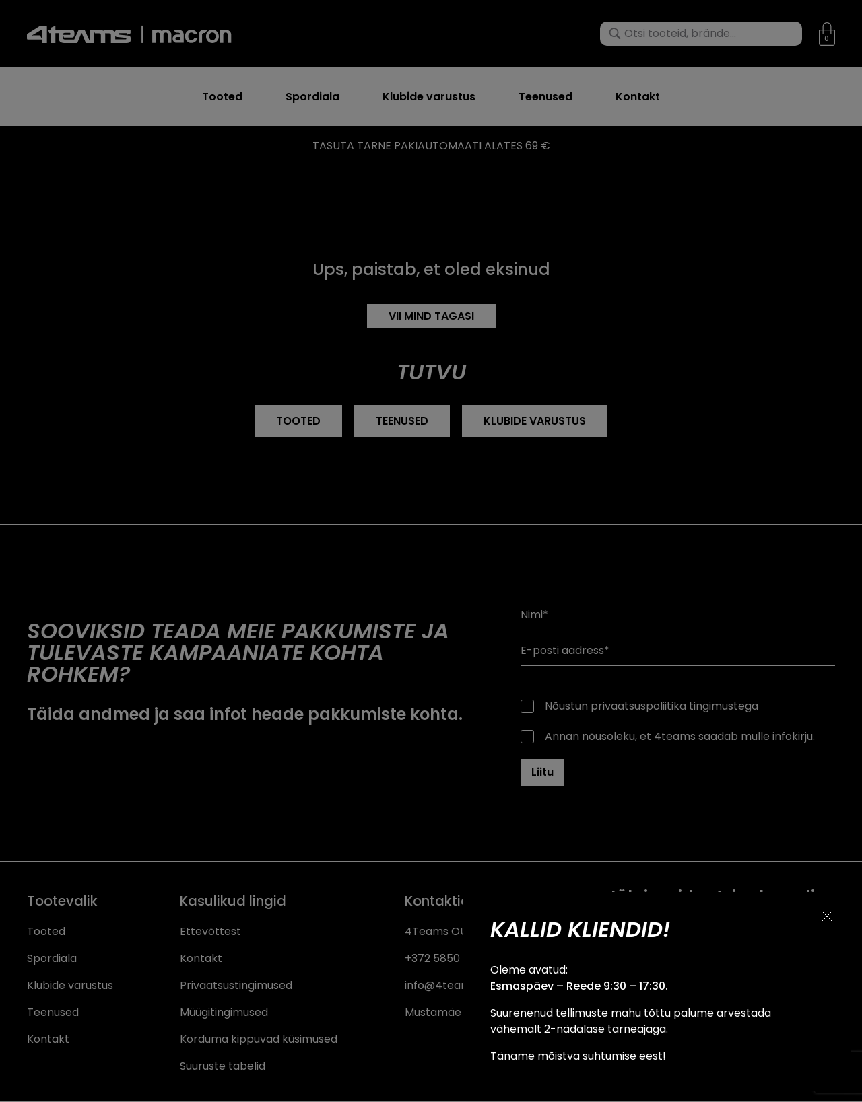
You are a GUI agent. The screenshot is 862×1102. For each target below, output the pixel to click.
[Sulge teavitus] (827, 916)
